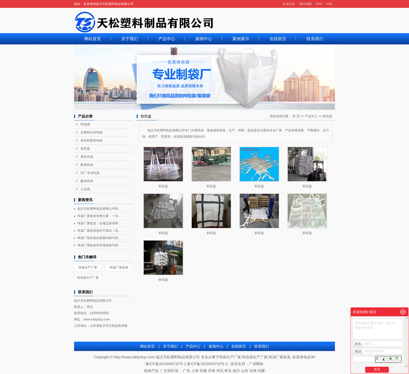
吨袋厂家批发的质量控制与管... (99, 238)
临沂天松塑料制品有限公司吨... (99, 209)
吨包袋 (85, 124)
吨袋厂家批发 (119, 267)
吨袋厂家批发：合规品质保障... (99, 223)
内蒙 (261, 371)
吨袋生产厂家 (88, 267)
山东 (244, 371)
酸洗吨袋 (87, 181)
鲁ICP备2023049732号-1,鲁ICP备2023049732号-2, (187, 364)
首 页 (295, 116)
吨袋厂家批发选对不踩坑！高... (99, 230)
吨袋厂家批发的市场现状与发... (99, 245)
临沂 (236, 371)
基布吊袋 (87, 157)
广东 (186, 371)
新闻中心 (203, 39)
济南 (211, 371)
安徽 (203, 371)
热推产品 (151, 371)
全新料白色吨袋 (92, 132)
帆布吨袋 (87, 165)
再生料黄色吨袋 (92, 140)
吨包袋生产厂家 (88, 277)
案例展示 (240, 39)
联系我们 (314, 39)
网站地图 (305, 4)
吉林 (253, 371)
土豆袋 (85, 189)
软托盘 (85, 148)
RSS (319, 4)
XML (329, 4)
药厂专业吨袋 (90, 173)
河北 (220, 371)
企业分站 (288, 4)
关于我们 (129, 39)
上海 (195, 371)
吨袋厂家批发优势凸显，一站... (99, 216)
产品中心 (166, 39)
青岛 (228, 371)
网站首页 (92, 39)
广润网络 (256, 364)
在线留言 (277, 39)
